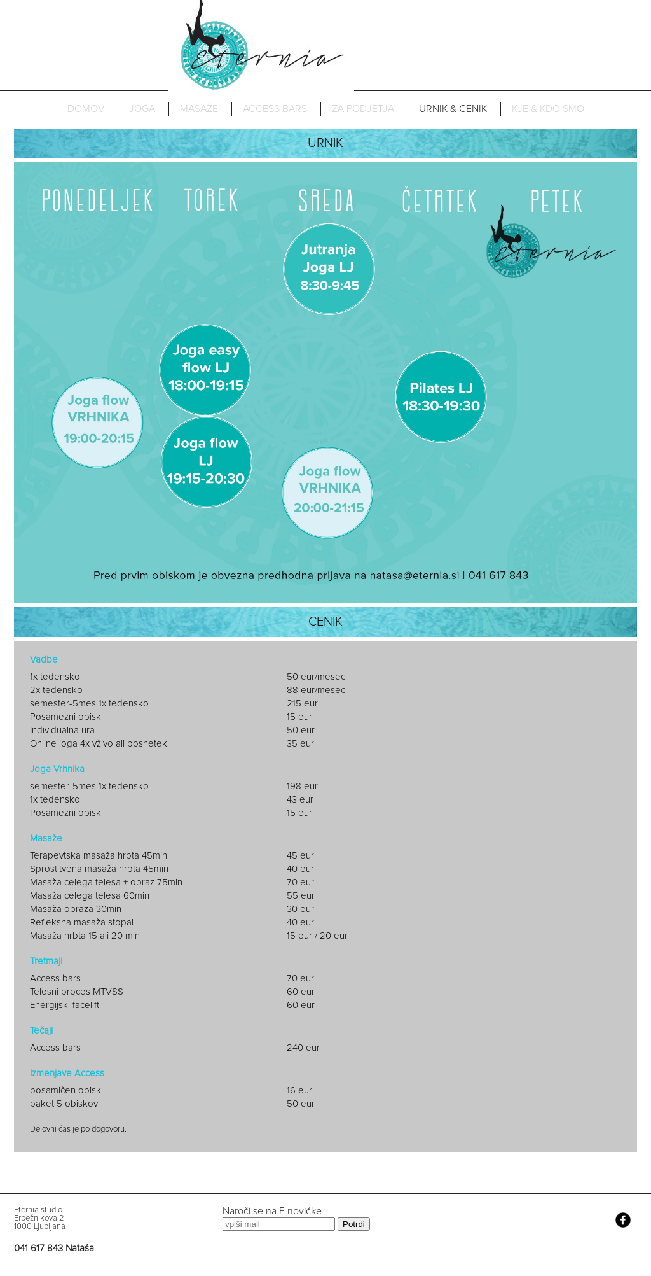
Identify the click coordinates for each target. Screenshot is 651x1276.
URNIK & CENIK (453, 109)
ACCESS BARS (275, 109)
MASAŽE (199, 109)
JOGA (142, 109)
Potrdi (354, 1224)
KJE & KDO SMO (548, 109)
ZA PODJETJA (363, 109)
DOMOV (85, 109)
